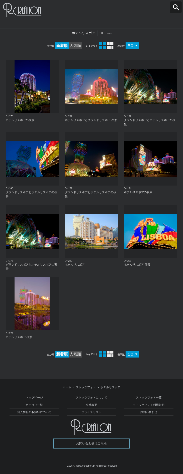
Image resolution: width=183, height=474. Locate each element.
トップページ (34, 397)
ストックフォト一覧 (149, 397)
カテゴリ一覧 (34, 405)
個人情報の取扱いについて (34, 412)
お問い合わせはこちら (91, 443)
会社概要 (91, 405)
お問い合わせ (148, 412)
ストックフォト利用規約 (148, 405)
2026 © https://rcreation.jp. (81, 465)
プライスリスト (91, 412)
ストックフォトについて (91, 397)
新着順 (62, 46)
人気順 (75, 46)
